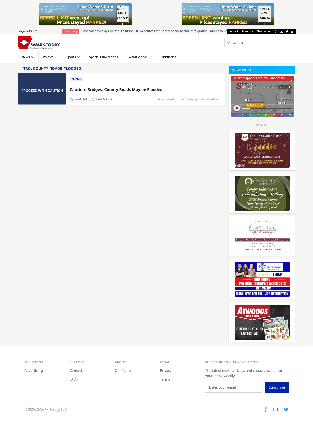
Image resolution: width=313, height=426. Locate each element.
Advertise (247, 31)
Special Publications (103, 57)
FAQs (74, 379)
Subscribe (277, 387)
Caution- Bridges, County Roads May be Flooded (116, 89)
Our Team (123, 370)
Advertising (33, 370)
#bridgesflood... (211, 99)
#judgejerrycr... (191, 99)
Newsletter (263, 31)
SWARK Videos (137, 57)
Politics (48, 57)
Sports (71, 57)
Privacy (165, 370)
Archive (76, 79)
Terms (165, 379)
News (26, 57)
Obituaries (168, 57)
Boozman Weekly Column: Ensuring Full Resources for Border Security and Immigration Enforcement (155, 31)
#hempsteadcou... (169, 99)
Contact (233, 31)
